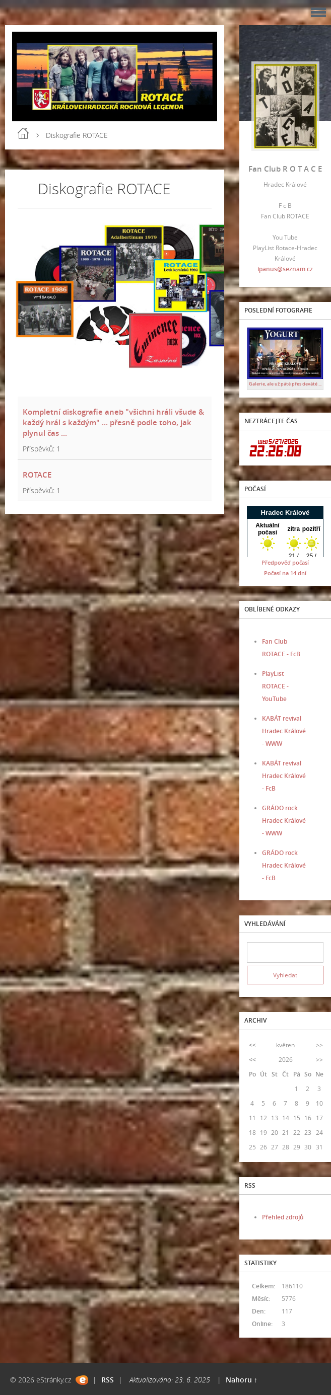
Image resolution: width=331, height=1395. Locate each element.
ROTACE (37, 475)
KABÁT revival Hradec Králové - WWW (284, 731)
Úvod (23, 133)
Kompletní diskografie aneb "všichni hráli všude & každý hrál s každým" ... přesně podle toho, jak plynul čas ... (113, 422)
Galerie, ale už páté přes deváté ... (285, 383)
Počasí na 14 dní (285, 573)
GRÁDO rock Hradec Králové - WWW (284, 820)
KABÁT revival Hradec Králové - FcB (284, 776)
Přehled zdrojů (283, 1217)
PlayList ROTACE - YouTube (275, 686)
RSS (107, 1379)
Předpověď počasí (285, 562)
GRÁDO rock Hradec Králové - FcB (284, 865)
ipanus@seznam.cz (285, 269)
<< (252, 1045)
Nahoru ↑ (241, 1379)
